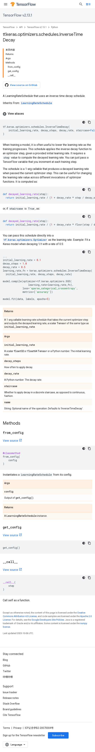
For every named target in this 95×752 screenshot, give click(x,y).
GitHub (6, 665)
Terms (6, 727)
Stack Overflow (11, 703)
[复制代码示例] (89, 122)
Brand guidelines (12, 709)
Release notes (11, 698)
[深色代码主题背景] (84, 122)
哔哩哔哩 (8, 676)
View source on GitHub (21, 85)
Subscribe (58, 735)
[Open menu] (5, 4)
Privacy (17, 727)
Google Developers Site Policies (48, 619)
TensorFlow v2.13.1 (17, 15)
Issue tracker (10, 692)
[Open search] (81, 4)
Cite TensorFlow (12, 715)
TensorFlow (9, 27)
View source (10, 440)
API (21, 27)
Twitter (7, 671)
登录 (88, 4)
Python (54, 27)
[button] (47, 114)
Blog (5, 659)
